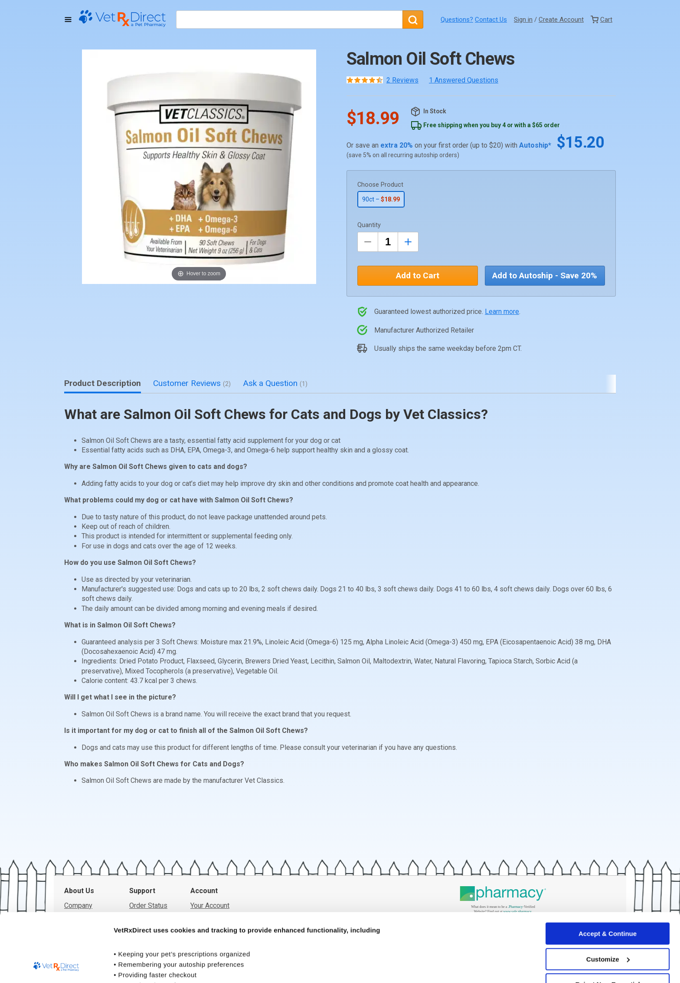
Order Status (148, 840)
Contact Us (491, 19)
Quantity (369, 225)
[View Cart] (601, 19)
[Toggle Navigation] (68, 19)
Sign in (523, 19)
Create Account (561, 19)
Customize (608, 894)
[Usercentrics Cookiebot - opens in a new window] (56, 966)
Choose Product (380, 184)
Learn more (502, 311)
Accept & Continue (608, 869)
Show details (134, 966)
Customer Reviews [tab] (192, 383)
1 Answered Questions (463, 80)
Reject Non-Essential (607, 920)
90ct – (381, 199)
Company (78, 840)
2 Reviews (402, 80)
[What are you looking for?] (289, 19)
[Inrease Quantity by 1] (408, 241)
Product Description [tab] (102, 383)
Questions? (457, 19)
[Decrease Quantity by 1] (368, 241)
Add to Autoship (544, 275)
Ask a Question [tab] (275, 383)
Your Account (209, 840)
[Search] (412, 19)
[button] (199, 166)
